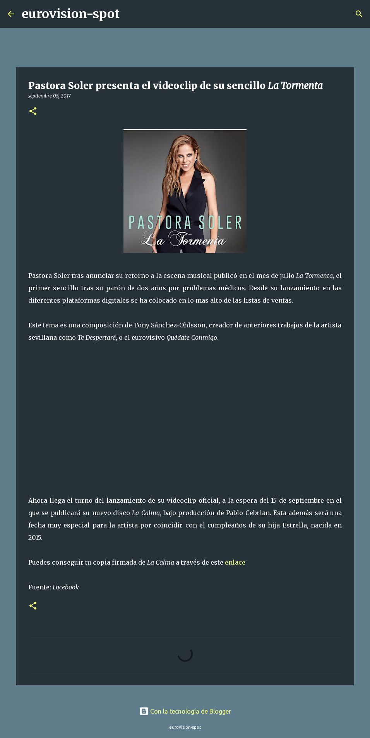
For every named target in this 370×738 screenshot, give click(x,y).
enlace (235, 562)
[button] (33, 111)
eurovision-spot (71, 14)
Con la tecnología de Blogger (185, 711)
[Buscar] (130, 14)
